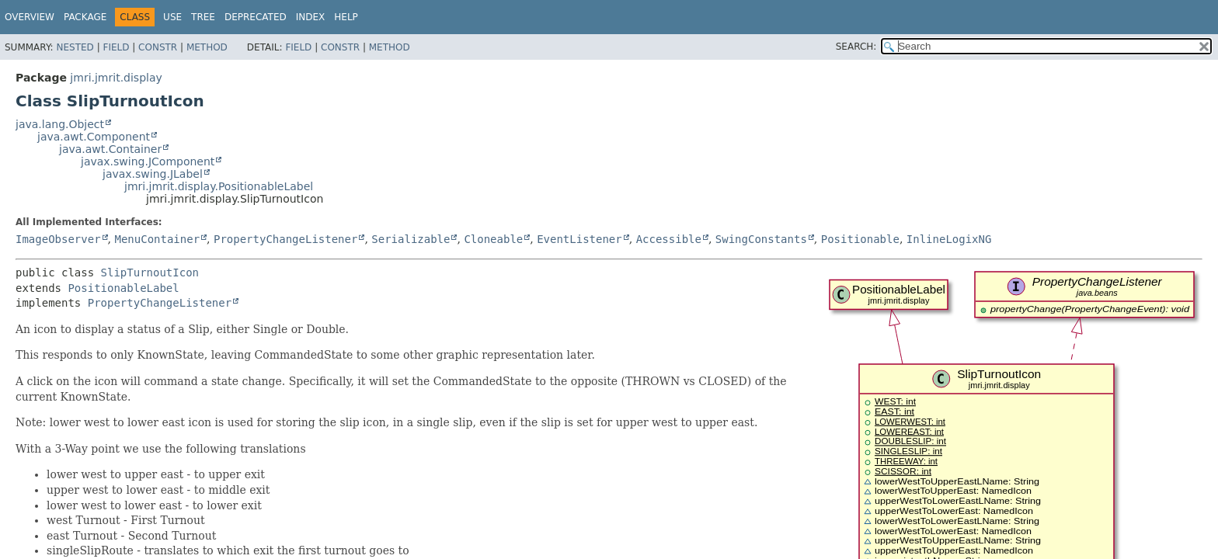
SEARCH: (856, 46)
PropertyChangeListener (285, 239)
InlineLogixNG (949, 239)
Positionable (860, 239)
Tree (203, 17)
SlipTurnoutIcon (150, 272)
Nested (74, 47)
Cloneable (493, 239)
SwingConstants (761, 239)
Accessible (668, 239)
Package (85, 17)
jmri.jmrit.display (116, 77)
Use (172, 17)
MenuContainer (157, 239)
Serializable (410, 239)
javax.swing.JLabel (153, 174)
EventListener (579, 239)
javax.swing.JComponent (147, 161)
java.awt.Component (93, 136)
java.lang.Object (60, 124)
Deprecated (255, 17)
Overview (29, 17)
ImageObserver (58, 239)
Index (310, 17)
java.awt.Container (110, 149)
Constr (157, 47)
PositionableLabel (123, 288)
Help (346, 17)
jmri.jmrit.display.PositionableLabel (218, 186)
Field (116, 47)
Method (207, 47)
